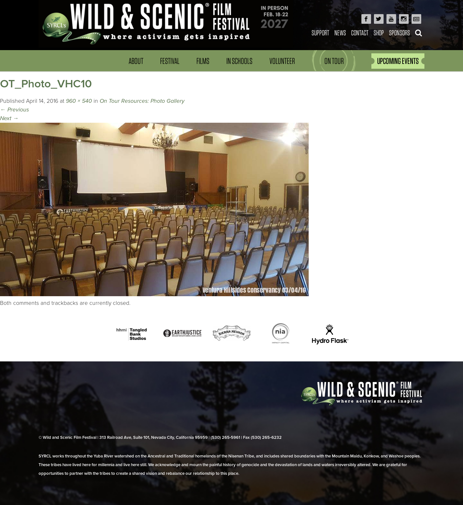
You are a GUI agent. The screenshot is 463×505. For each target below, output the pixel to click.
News (340, 32)
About (136, 61)
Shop (379, 32)
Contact (359, 32)
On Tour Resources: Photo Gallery (142, 101)
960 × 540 (79, 101)
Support (320, 32)
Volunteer (282, 61)
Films (202, 61)
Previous (14, 109)
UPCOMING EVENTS (398, 61)
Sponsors (399, 32)
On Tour (334, 61)
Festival (169, 61)
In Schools (239, 61)
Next (9, 118)
